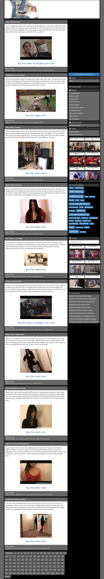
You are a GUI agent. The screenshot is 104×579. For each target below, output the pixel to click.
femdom (81, 210)
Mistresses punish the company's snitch (81, 302)
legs (28, 494)
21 (26, 556)
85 (42, 570)
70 (42, 566)
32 (10, 560)
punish (21, 548)
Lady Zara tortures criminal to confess (81, 310)
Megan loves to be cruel (13, 185)
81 (26, 570)
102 (52, 573)
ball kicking (31, 70)
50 (22, 563)
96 (26, 573)
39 (38, 560)
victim (12, 548)
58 (54, 563)
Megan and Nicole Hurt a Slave (15, 388)
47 (10, 563)
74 (58, 566)
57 (50, 563)
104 (62, 573)
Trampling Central (75, 110)
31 (6, 560)
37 (30, 560)
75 (63, 566)
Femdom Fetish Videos (76, 107)
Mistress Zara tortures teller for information (82, 299)
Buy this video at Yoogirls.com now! (36, 63)
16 (6, 556)
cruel (81, 207)
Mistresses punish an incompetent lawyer (82, 316)
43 (54, 560)
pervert (17, 548)
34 (18, 560)
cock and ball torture (79, 204)
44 (58, 560)
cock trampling (73, 207)
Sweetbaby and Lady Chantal (15, 75)
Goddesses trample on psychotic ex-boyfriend (83, 322)
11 (49, 553)
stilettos (34, 439)
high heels (39, 439)
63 (14, 566)
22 (30, 556)
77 (10, 570)
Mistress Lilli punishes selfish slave (80, 296)
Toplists (72, 129)
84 (38, 570)
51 (26, 563)
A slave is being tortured (13, 281)
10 (45, 553)
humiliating (46, 70)
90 (63, 570)
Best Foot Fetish (74, 102)
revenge (25, 548)
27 (50, 556)
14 (61, 553)
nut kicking (84, 223)
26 (46, 556)
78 (14, 570)
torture (74, 231)
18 (14, 556)
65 (22, 566)
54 (38, 563)
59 (58, 563)
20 (22, 556)
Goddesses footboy (16, 70)
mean (50, 494)
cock (82, 200)
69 (38, 566)
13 (57, 553)
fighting (44, 548)
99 (38, 573)
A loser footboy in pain (12, 22)
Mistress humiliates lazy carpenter (79, 307)
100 (43, 573)
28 (54, 556)
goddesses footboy (74, 218)
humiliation (93, 218)
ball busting (79, 188)
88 (54, 570)
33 (14, 560)
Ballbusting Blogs (74, 125)
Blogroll (72, 90)
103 (57, 573)
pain (50, 70)
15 (65, 553)
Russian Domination (75, 134)
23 (34, 556)
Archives (73, 238)
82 (30, 570)
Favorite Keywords (76, 185)
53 (34, 563)
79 (18, 570)
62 (10, 566)
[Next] (7, 576)
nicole (17, 439)
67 (30, 566)
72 (50, 566)
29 (58, 556)
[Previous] (9, 553)
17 (10, 556)
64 (18, 566)
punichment (28, 439)
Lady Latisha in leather (13, 127)
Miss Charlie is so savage (13, 238)
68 (34, 566)
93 (14, 573)
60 (63, 563)
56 (46, 563)
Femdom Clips (73, 99)
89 (58, 570)
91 (6, 573)
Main (70, 81)
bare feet (92, 196)
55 (42, 563)
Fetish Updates (74, 132)
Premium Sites (75, 87)
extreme (72, 211)
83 (34, 570)
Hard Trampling (74, 119)
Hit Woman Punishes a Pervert (15, 499)
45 (63, 560)
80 (22, 570)
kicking (44, 439)
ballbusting (25, 70)
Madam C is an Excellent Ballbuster (17, 444)
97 (30, 573)
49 (18, 563)
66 (26, 566)
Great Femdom (74, 96)
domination (33, 494)
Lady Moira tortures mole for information (81, 313)
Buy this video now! (36, 115)
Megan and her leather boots (14, 334)
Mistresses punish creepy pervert (79, 304)
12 (53, 553)
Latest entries (74, 293)
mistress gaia (87, 220)
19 (18, 556)
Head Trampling (74, 104)
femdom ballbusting (79, 214)
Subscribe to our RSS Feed (84, 74)
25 (42, 556)
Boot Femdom (73, 116)
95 (22, 573)
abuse (71, 188)
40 (42, 560)
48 (14, 563)
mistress (40, 70)
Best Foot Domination (76, 113)
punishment (46, 494)
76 (6, 570)
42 (50, 560)
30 (63, 556)
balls (48, 439)
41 (46, 560)
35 (22, 560)
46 (6, 563)
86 (46, 570)
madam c (24, 494)
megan (13, 439)
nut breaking (73, 223)
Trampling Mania (74, 93)
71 (46, 566)
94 (18, 573)
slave (36, 70)
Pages (72, 78)
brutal (36, 548)
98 (34, 573)
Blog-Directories (75, 122)
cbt (53, 70)
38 (34, 560)
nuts (48, 548)
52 (30, 563)
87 (50, 570)
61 (6, 566)
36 (26, 560)
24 (38, 556)
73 (54, 566)
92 (10, 573)
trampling (83, 232)
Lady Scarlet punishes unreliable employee (82, 319)
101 (48, 573)
